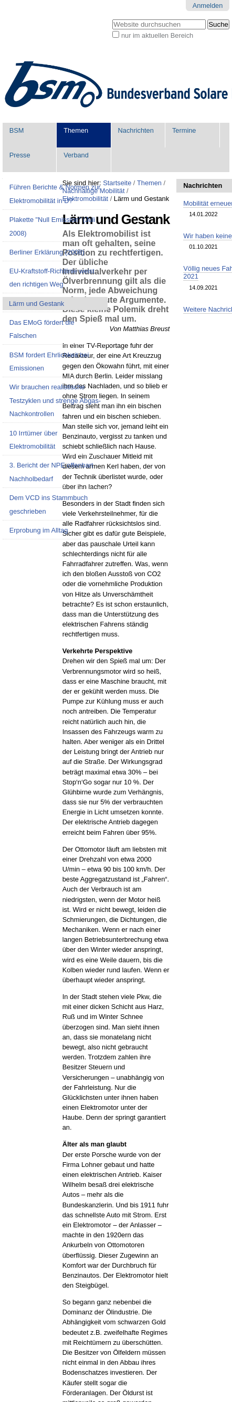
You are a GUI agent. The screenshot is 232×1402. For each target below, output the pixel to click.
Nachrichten (136, 130)
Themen (76, 130)
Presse (19, 155)
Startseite (117, 183)
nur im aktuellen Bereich (157, 35)
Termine (184, 130)
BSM (16, 130)
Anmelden (208, 5)
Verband (76, 155)
